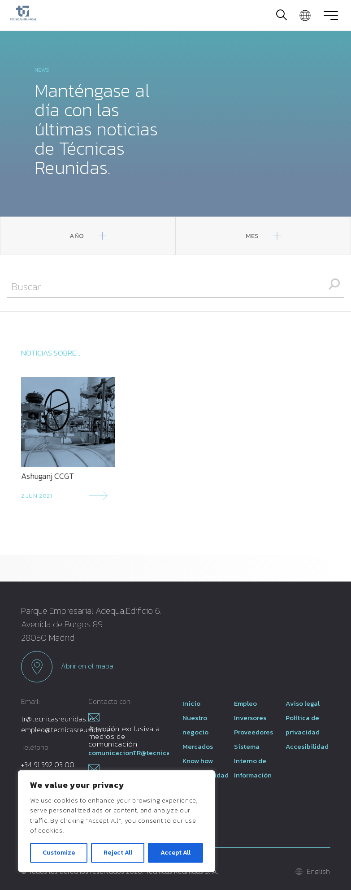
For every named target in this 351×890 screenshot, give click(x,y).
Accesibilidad (307, 746)
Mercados (197, 746)
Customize (59, 852)
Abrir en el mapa (67, 666)
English (318, 871)
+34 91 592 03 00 (47, 764)
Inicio (191, 703)
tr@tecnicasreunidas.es (58, 718)
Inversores (250, 717)
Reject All (118, 852)
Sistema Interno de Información (253, 760)
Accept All (175, 852)
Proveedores (253, 732)
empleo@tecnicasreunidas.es (67, 729)
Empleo (245, 703)
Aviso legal (303, 703)
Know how (197, 760)
